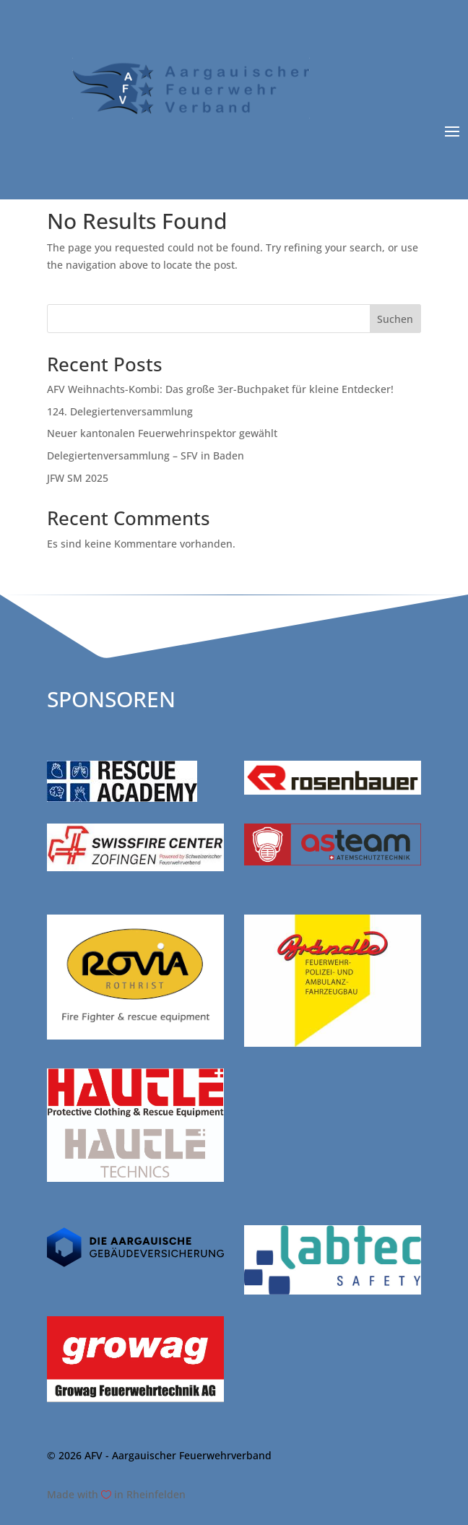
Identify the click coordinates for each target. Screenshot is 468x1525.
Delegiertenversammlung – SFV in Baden (145, 455)
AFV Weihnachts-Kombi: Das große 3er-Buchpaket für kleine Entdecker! (220, 389)
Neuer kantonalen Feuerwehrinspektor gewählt (162, 433)
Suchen (395, 319)
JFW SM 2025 (77, 478)
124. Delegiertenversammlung (120, 411)
